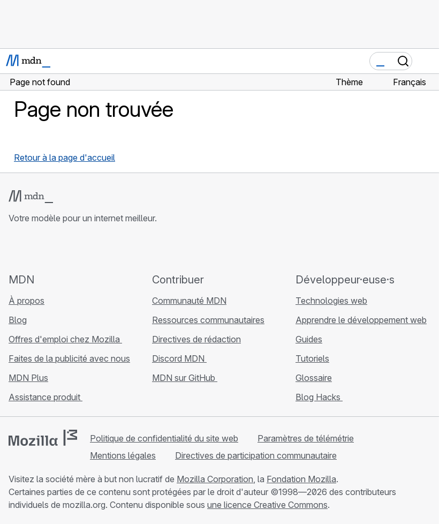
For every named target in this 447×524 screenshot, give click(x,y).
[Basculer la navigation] (426, 61)
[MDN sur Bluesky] (34, 248)
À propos (26, 300)
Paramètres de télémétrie (305, 438)
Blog (18, 320)
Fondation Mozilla (301, 479)
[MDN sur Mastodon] (72, 248)
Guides (309, 339)
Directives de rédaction (196, 339)
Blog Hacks (319, 397)
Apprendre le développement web (361, 320)
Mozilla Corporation (215, 479)
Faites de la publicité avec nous (69, 358)
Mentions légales (123, 455)
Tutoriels (312, 358)
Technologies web (331, 300)
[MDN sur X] (53, 248)
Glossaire (314, 377)
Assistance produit (45, 397)
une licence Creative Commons (267, 504)
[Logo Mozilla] (43, 438)
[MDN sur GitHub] (15, 248)
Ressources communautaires (208, 320)
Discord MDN (179, 358)
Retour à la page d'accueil (64, 157)
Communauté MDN (189, 300)
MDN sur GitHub (184, 377)
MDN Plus (28, 377)
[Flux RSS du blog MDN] (92, 248)
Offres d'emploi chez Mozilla (65, 339)
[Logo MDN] (31, 196)
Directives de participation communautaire (256, 455)
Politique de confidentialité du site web (164, 438)
